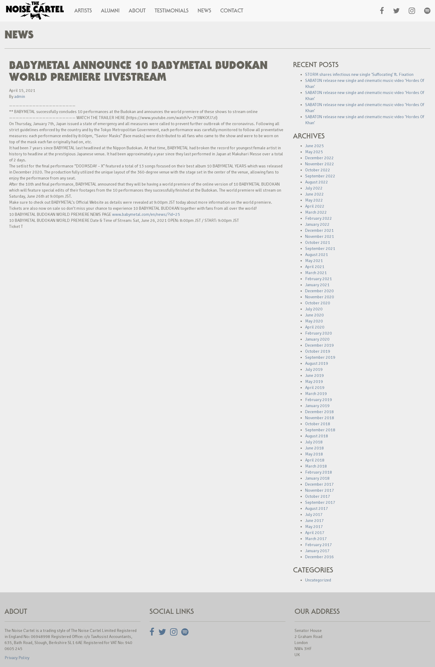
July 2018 (314, 442)
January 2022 (317, 224)
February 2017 (318, 544)
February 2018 (318, 472)
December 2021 (319, 230)
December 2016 (319, 556)
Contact (231, 10)
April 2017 (314, 532)
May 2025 (314, 151)
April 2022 (314, 206)
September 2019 (320, 357)
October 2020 (317, 303)
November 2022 (319, 164)
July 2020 (314, 309)
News (204, 10)
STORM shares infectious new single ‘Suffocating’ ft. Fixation (359, 74)
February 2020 (318, 333)
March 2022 (316, 212)
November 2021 (319, 236)
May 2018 (314, 454)
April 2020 (314, 327)
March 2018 (316, 466)
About (137, 10)
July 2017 (314, 514)
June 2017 (314, 520)
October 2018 (317, 423)
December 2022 (319, 157)
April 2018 (314, 460)
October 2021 (317, 242)
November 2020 (319, 297)
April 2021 (314, 266)
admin (19, 96)
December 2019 (319, 345)
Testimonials (171, 10)
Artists (83, 10)
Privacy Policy (17, 657)
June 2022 (314, 194)
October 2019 (317, 351)
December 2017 (319, 484)
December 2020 (319, 290)
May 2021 (314, 260)
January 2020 (317, 339)
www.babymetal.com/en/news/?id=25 (146, 214)
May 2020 (314, 321)
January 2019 (317, 405)
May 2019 (314, 381)
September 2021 (320, 248)
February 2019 (318, 399)
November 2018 (319, 417)
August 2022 (316, 182)
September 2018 (320, 429)
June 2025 (314, 145)
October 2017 (317, 496)
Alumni (110, 10)
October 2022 (317, 170)
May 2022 (314, 200)
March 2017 (316, 538)
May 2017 (314, 526)
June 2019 (314, 375)
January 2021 (317, 284)
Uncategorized (318, 580)
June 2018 (314, 448)
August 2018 (316, 436)
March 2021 (316, 272)
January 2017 (317, 550)
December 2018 (319, 411)
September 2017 (320, 502)
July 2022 (314, 188)
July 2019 (314, 369)
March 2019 (316, 393)
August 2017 (316, 508)
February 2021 (318, 278)
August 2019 (316, 363)
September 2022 (320, 176)
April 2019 (314, 387)
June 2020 (314, 315)
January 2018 (317, 478)
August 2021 (316, 254)
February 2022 (318, 218)
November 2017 (319, 490)
